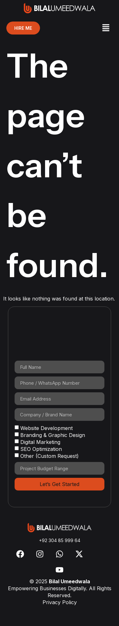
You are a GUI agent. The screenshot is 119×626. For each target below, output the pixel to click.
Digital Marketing (40, 442)
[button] (105, 28)
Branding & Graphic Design (52, 435)
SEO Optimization (41, 449)
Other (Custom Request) (49, 456)
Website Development (46, 428)
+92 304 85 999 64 (59, 540)
